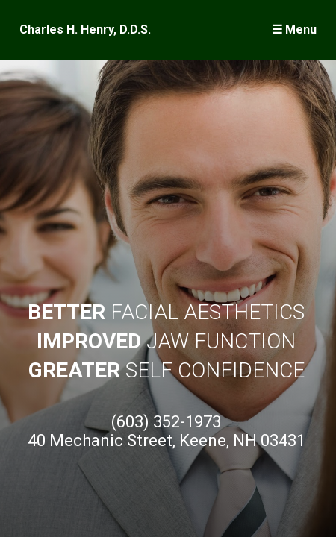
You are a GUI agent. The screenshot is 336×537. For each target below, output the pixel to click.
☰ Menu (294, 29)
